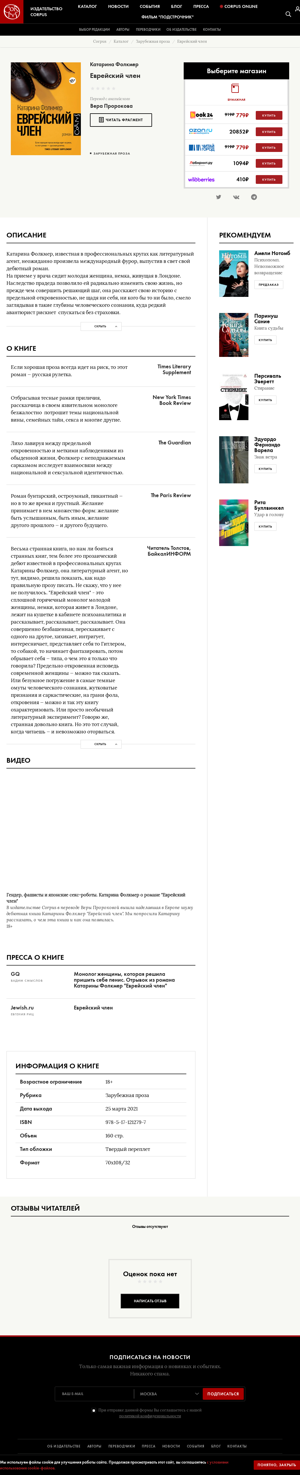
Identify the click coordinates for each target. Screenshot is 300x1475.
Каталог (87, 6)
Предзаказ (269, 285)
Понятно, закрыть (277, 1464)
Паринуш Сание (266, 318)
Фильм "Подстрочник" (168, 17)
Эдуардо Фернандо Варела (267, 444)
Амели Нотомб (272, 253)
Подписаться (223, 1394)
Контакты (212, 29)
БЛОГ (216, 1446)
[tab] (236, 92)
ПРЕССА (148, 1446)
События (150, 6)
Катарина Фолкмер (114, 64)
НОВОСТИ (171, 1446)
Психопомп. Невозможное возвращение (269, 266)
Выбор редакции (94, 29)
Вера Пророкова (111, 105)
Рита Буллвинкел (269, 505)
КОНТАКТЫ (237, 1446)
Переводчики (148, 29)
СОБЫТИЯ (195, 1446)
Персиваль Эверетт (267, 378)
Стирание (264, 388)
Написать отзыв (150, 1300)
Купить (269, 115)
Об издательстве (181, 29)
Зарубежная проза (111, 153)
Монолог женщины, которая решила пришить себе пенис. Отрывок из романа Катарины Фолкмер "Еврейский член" (124, 980)
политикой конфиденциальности (150, 1416)
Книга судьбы (268, 328)
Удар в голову (269, 514)
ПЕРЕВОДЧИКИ (121, 1446)
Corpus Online (239, 6)
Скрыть (100, 326)
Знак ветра (265, 457)
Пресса (201, 6)
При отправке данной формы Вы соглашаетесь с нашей (150, 1413)
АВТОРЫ (94, 1446)
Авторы (122, 29)
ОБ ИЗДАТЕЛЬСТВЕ (64, 1446)
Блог (176, 6)
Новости (118, 6)
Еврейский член (93, 1008)
